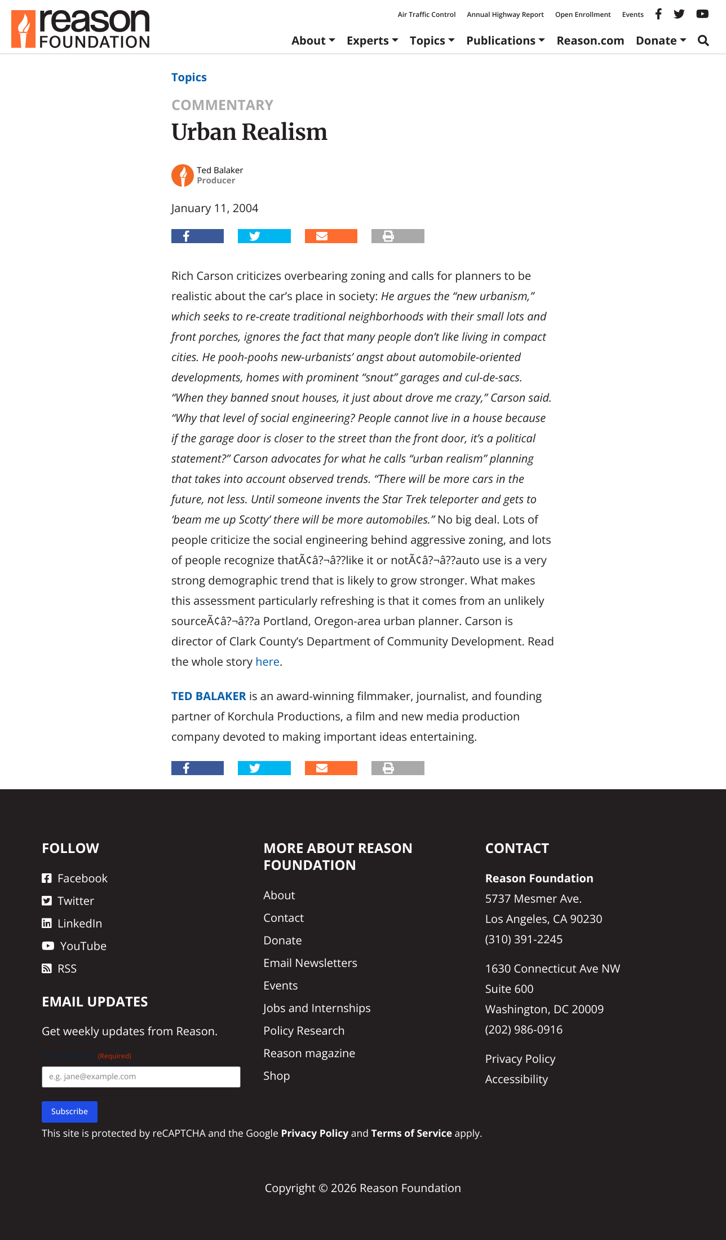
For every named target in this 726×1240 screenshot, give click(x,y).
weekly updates (103, 1031)
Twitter (68, 900)
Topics (427, 40)
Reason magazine (309, 1053)
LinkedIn (72, 923)
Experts (368, 40)
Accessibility (516, 1079)
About (308, 40)
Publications (500, 40)
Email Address (86, 1055)
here (267, 661)
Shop (276, 1075)
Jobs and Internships (316, 1007)
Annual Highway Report (505, 14)
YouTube (74, 945)
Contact (283, 917)
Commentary (222, 105)
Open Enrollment (583, 14)
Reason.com (590, 40)
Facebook (75, 878)
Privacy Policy (520, 1058)
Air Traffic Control (427, 14)
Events (633, 14)
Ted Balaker (208, 695)
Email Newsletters (310, 962)
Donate (656, 40)
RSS (59, 968)
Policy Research (303, 1030)
